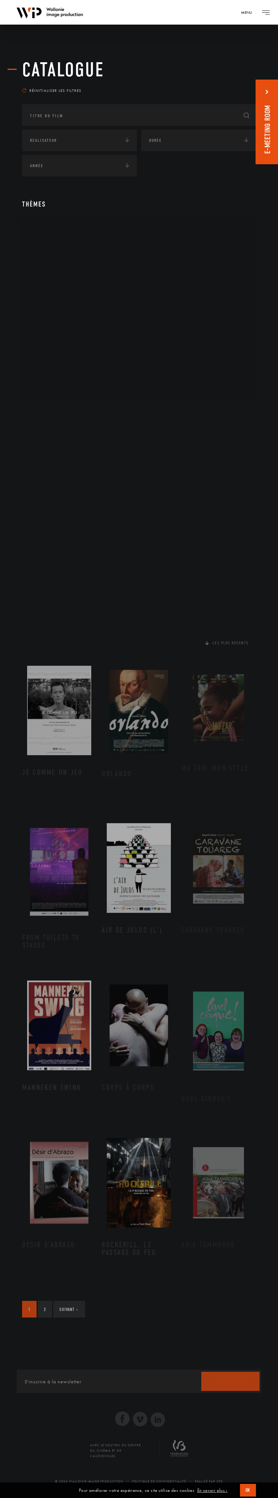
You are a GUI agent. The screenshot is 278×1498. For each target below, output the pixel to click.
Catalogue (63, 69)
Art (33, 228)
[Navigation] (249, 12)
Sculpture (48, 377)
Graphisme (49, 296)
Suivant (68, 1309)
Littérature (50, 307)
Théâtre (46, 388)
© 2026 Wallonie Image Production (89, 1481)
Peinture (47, 342)
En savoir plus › (212, 1490)
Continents (42, 413)
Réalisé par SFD (209, 1481)
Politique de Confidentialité (159, 1481)
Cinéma (45, 284)
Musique (47, 319)
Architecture (52, 250)
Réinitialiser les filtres (51, 90)
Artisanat (49, 262)
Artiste (45, 273)
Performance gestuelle (65, 353)
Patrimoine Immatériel (64, 331)
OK (247, 1490)
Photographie (53, 365)
